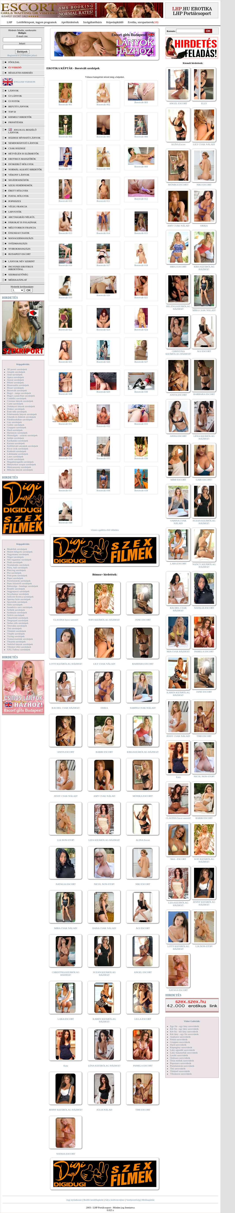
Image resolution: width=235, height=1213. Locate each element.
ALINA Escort (143, 840)
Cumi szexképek (15, 403)
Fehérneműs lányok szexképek (22, 414)
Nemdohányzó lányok (23, 143)
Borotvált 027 (141, 361)
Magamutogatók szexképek (20, 461)
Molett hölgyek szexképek (20, 551)
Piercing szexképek (16, 570)
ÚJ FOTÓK (14, 101)
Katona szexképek (16, 443)
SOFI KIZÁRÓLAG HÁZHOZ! (104, 619)
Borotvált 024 (141, 329)
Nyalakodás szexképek (18, 565)
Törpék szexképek (16, 633)
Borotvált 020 (103, 295)
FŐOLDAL (14, 62)
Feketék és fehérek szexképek (21, 416)
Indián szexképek (15, 438)
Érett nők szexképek (17, 411)
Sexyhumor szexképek (18, 594)
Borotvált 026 (103, 361)
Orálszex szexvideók (180, 1058)
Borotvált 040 (65, 522)
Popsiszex (14, 201)
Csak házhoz (16, 148)
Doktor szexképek (16, 409)
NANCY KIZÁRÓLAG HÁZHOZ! (204, 565)
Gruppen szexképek (16, 427)
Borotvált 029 (103, 391)
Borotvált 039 (141, 490)
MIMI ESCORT (178, 479)
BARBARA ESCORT (143, 663)
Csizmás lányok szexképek (20, 401)
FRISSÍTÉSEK (15, 122)
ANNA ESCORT (178, 436)
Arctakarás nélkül (21, 217)
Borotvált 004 (65, 136)
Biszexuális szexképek (18, 385)
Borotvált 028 (65, 394)
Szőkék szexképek (16, 609)
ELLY (204, 103)
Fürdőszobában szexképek (20, 419)
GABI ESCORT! (204, 479)
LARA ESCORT (66, 1019)
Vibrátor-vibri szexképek (19, 646)
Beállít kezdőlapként (93, 1199)
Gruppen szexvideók (180, 1042)
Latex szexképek (15, 456)
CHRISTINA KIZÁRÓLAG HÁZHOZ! (66, 973)
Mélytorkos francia (22, 227)
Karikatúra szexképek (17, 440)
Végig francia (17, 206)
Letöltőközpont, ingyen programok (37, 22)
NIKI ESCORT (142, 884)
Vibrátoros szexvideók (181, 1073)
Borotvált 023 (103, 329)
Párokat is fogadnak (22, 222)
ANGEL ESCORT (143, 972)
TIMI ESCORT (142, 1109)
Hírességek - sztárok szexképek (22, 435)
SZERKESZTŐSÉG (18, 274)
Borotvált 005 (103, 136)
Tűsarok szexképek (16, 641)
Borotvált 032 (103, 426)
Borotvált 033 (141, 424)
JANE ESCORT (143, 619)
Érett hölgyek (18, 190)
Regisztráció (13, 55)
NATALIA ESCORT (66, 884)
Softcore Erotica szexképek (20, 596)
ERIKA (104, 708)
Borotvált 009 (141, 166)
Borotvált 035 (103, 458)
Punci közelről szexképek (19, 583)
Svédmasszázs (17, 243)
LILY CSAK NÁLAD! (104, 663)
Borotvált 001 (65, 104)
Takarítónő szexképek (17, 617)
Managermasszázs (20, 238)
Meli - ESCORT (178, 859)
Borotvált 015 (141, 233)
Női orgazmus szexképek (19, 559)
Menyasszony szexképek (19, 467)
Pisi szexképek (14, 572)
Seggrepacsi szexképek (18, 591)
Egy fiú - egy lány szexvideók (184, 1026)
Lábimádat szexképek (17, 454)
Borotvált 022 (65, 329)
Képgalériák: (23, 364)
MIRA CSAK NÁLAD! (65, 928)
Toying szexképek (16, 636)
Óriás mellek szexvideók (182, 1060)
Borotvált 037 (65, 490)
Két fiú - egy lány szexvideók (184, 1029)
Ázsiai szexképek (15, 379)
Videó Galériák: (192, 1021)
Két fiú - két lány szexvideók (184, 1031)
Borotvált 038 (103, 490)
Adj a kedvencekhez (115, 1199)
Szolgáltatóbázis (92, 22)
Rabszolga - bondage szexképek (22, 586)
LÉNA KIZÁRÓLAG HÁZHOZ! (104, 1065)
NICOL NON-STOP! (104, 884)
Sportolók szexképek (17, 602)
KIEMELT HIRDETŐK (20, 117)
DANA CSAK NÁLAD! (104, 928)
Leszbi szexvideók (179, 1055)
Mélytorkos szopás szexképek (21, 464)
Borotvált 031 (65, 424)
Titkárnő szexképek (16, 631)
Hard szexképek (15, 430)
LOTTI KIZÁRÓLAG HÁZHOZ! (65, 663)
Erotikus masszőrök (22, 159)
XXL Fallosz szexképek (18, 649)
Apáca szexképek (15, 377)
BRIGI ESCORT (178, 266)
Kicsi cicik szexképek (17, 448)
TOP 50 (12, 111)
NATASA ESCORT (65, 1153)
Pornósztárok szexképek (19, 580)
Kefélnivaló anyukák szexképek (22, 446)
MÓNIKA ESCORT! (143, 796)
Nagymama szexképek (18, 554)
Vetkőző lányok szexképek (20, 644)
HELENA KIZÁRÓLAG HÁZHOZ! (178, 307)
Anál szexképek (14, 374)
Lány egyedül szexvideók (182, 1050)
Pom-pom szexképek (17, 575)
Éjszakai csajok (19, 233)
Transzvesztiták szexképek (20, 639)
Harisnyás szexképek (17, 432)
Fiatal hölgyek (18, 196)
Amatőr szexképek (16, 372)
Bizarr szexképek (15, 387)
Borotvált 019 (65, 297)
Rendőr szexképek (16, 588)
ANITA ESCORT (65, 752)
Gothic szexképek (15, 424)
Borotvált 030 (141, 391)
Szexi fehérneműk (20, 185)
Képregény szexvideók (181, 1047)
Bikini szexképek (15, 382)
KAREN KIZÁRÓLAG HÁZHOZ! (104, 1020)
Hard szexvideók (178, 1044)
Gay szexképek (14, 422)
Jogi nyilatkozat (74, 1199)
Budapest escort (19, 254)
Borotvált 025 (65, 361)
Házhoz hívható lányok (24, 137)
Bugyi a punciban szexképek (21, 395)
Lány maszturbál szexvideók (184, 1052)
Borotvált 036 (141, 458)
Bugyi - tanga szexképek (19, 393)
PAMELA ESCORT (143, 1065)
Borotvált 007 (65, 168)
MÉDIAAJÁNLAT (17, 279)
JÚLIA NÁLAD (104, 1109)
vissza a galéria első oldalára (105, 530)
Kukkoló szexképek (16, 451)
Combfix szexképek (16, 398)
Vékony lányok (18, 174)
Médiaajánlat (148, 1199)
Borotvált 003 (141, 102)
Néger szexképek (15, 557)
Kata (65, 1065)
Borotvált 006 (141, 136)
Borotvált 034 (65, 458)
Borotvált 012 (141, 198)
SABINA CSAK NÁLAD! (143, 708)
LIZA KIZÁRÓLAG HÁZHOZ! (104, 840)
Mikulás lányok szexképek (20, 469)
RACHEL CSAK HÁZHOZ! (66, 708)
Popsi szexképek (15, 578)
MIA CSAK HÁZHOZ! (178, 651)
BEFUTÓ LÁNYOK (18, 106)
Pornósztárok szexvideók (182, 1066)
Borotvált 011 (103, 201)
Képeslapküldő (115, 22)
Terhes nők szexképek (17, 623)
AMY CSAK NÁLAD (104, 796)
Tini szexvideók (177, 1068)
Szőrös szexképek (15, 615)
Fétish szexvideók (178, 1039)
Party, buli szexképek (17, 567)
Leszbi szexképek (15, 459)
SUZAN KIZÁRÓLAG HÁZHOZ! (104, 973)
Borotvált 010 (65, 201)
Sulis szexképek (15, 604)
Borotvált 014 (103, 233)
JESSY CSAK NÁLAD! (66, 796)
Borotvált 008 (103, 168)
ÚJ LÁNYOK (15, 96)
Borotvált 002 (103, 104)
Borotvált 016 (65, 265)
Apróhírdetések (70, 22)
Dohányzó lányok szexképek (21, 406)
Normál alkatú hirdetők (25, 169)
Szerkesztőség (133, 1199)
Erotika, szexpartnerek (141, 22)
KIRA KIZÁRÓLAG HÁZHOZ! (143, 752)
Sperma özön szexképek (18, 599)
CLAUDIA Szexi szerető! (65, 619)
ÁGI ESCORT (143, 928)
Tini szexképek (14, 628)
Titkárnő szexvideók (180, 1071)
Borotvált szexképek (17, 390)
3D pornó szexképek (17, 369)
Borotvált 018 (141, 265)
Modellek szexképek (17, 549)
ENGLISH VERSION (24, 81)
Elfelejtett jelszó (29, 55)
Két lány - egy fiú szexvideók (184, 1034)
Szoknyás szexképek (17, 612)
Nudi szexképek (15, 562)
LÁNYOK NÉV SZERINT (21, 261)
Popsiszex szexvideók (180, 1063)
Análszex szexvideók (180, 1036)
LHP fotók (15, 211)
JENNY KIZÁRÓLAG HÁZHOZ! (66, 1109)
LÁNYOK (13, 90)
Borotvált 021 (141, 297)
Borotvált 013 (65, 233)
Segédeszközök (18, 180)
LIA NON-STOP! (65, 840)
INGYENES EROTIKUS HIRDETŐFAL (20, 268)
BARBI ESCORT (104, 752)
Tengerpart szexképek (17, 620)
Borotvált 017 (103, 265)
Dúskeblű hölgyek (21, 164)
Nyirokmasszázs (19, 248)
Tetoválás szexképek (17, 625)
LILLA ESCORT (143, 1019)
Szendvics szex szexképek (19, 607)
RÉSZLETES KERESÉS (20, 72)
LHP (9, 22)
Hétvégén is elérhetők (23, 153)
